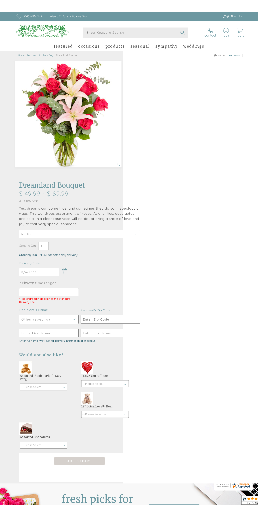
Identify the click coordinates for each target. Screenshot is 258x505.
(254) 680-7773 (32, 16)
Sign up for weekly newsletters (174, 389)
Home (21, 55)
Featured (32, 55)
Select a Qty (137, 125)
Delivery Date (139, 142)
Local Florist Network (210, 501)
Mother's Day (46, 55)
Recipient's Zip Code (201, 189)
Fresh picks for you (97, 391)
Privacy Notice (184, 501)
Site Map (233, 501)
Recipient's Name (143, 189)
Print (219, 55)
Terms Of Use (163, 501)
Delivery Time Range (147, 162)
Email (235, 55)
